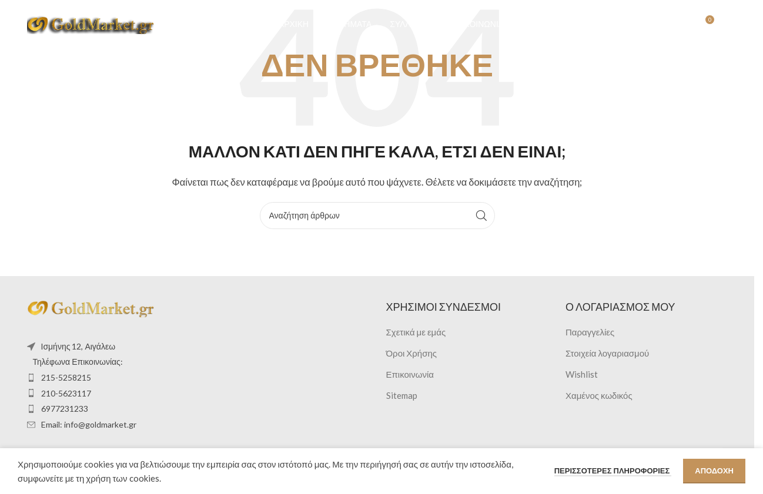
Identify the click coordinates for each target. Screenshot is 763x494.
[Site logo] (91, 25)
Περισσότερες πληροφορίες (613, 470)
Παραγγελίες (589, 332)
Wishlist (581, 374)
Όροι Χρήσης (411, 353)
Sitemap (401, 395)
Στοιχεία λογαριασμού (607, 353)
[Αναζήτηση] (656, 26)
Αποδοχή (714, 470)
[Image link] (91, 307)
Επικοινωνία (410, 374)
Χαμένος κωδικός (599, 395)
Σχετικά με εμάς (416, 332)
